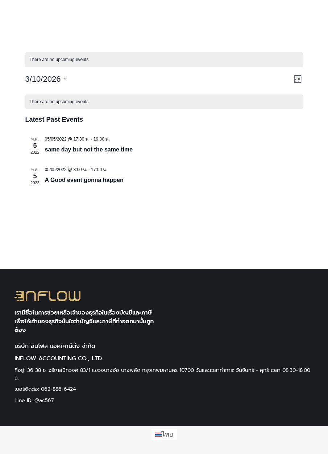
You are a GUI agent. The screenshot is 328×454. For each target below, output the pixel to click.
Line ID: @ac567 (34, 400)
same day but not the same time (89, 149)
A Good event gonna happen (84, 180)
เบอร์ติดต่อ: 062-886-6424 (45, 389)
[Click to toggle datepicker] (46, 79)
